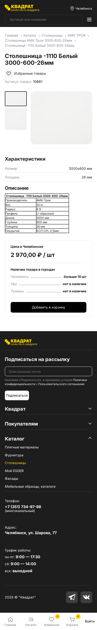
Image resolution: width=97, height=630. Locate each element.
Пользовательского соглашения (61, 384)
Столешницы (15, 463)
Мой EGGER (14, 471)
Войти (90, 621)
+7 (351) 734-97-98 (23, 507)
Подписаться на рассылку (37, 359)
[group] (61, 122)
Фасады (11, 478)
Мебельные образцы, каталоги (30, 486)
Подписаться (17, 395)
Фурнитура (14, 455)
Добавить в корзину (48, 307)
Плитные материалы (22, 447)
